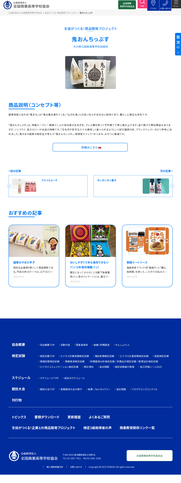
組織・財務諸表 (102, 353)
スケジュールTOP (49, 386)
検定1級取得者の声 (97, 436)
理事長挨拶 (82, 353)
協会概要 (18, 353)
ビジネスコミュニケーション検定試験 (59, 375)
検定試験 (18, 364)
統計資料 (89, 375)
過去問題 (104, 375)
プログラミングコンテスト (145, 397)
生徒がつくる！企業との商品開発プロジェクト (43, 436)
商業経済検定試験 (75, 370)
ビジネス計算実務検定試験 (74, 364)
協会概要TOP (47, 353)
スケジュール (21, 386)
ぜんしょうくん (122, 353)
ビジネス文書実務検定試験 (134, 364)
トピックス (19, 425)
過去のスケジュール (74, 386)
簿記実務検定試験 (104, 364)
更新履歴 (74, 425)
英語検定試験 (161, 364)
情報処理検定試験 (50, 370)
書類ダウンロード (47, 425)
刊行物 (17, 408)
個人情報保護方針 (55, 475)
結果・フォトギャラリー (99, 397)
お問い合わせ (76, 475)
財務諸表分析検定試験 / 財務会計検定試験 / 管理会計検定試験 (124, 370)
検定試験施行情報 (124, 375)
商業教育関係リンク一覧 (137, 436)
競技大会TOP (47, 397)
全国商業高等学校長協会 (122, 6)
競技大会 (18, 397)
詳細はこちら (90, 153)
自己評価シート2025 (151, 375)
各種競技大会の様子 (71, 397)
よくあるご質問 (99, 425)
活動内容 (65, 353)
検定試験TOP (47, 364)
